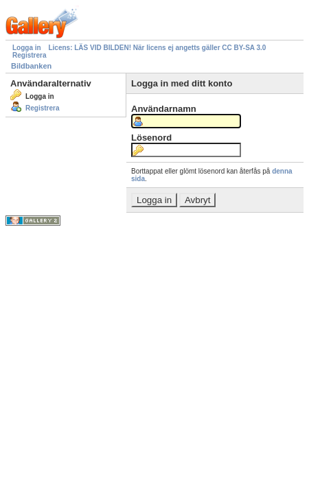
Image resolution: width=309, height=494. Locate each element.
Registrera (29, 55)
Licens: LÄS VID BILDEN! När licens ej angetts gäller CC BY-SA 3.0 (157, 47)
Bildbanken (31, 66)
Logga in (26, 47)
